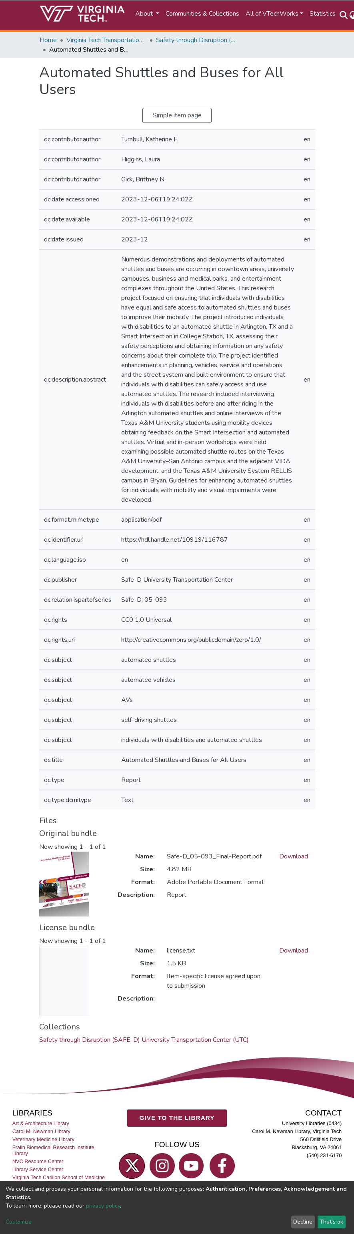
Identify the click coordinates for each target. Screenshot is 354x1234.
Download (293, 856)
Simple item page (177, 115)
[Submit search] (344, 15)
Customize (19, 1222)
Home (48, 40)
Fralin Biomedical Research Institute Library (53, 1151)
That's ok (331, 1222)
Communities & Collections (202, 13)
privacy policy (103, 1206)
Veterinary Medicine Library (43, 1140)
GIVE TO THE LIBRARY (177, 1118)
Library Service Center (37, 1170)
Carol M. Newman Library (41, 1131)
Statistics (323, 13)
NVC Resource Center (37, 1162)
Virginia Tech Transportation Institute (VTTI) (106, 40)
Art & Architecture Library (40, 1123)
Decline (302, 1222)
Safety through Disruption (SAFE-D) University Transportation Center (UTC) (196, 40)
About (144, 13)
